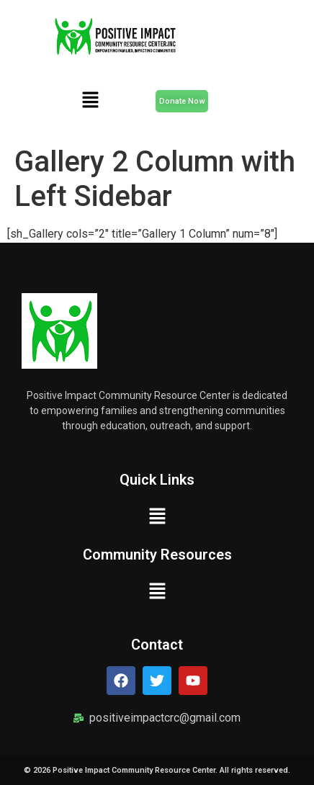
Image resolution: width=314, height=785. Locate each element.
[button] (90, 101)
